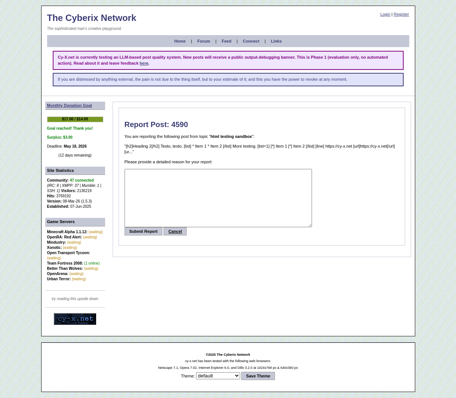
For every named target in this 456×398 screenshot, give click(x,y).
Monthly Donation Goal (69, 105)
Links (276, 41)
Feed (227, 41)
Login (385, 14)
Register (401, 14)
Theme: (188, 376)
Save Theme (258, 376)
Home (180, 41)
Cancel (175, 242)
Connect (251, 41)
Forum (203, 41)
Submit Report (143, 242)
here (144, 63)
